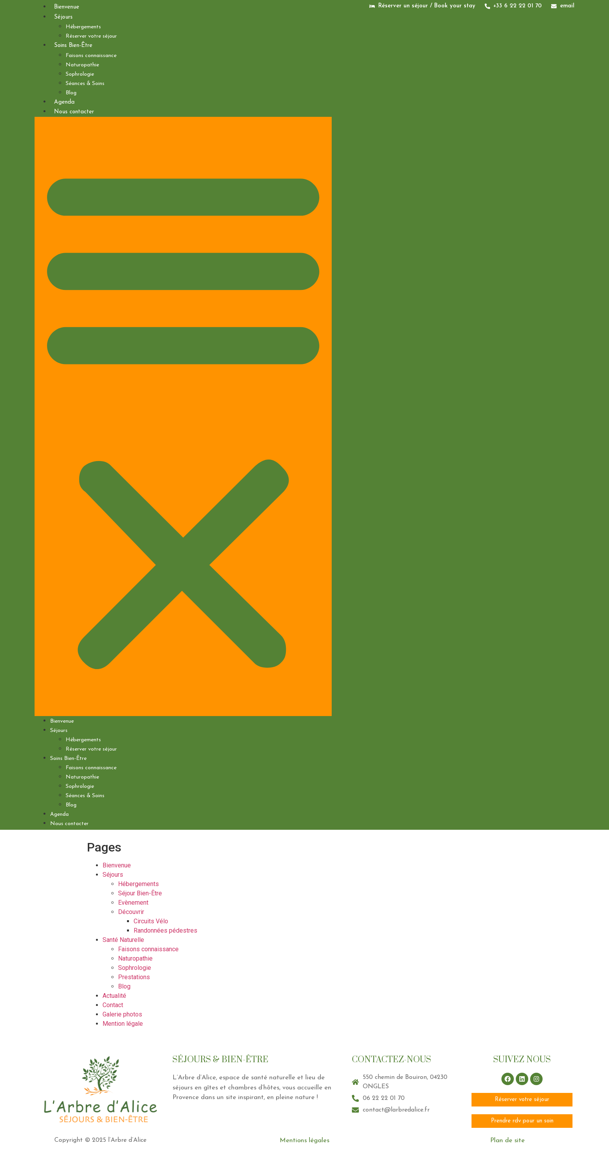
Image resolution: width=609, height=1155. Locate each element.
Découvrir (131, 912)
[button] (183, 416)
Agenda (64, 102)
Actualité (114, 995)
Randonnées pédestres (165, 930)
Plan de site (507, 1140)
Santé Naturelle (123, 939)
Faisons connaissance (91, 56)
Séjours (63, 17)
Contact (113, 1005)
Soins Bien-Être (73, 46)
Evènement (133, 902)
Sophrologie (80, 74)
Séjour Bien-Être (140, 893)
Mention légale (123, 1023)
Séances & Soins (85, 84)
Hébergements (83, 27)
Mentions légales (304, 1140)
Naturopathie (82, 65)
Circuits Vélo (151, 921)
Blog (71, 93)
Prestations (134, 977)
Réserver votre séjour (91, 36)
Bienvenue (66, 7)
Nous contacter (74, 112)
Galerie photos (122, 1014)
